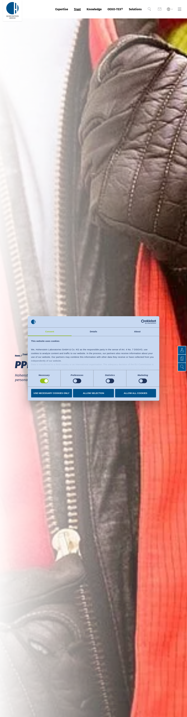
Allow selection (93, 393)
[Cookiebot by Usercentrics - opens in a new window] (143, 322)
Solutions (135, 9)
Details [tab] (93, 331)
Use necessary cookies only (51, 393)
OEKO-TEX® (115, 9)
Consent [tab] (49, 331)
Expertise (61, 9)
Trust (77, 9)
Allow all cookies (135, 393)
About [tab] (137, 331)
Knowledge (94, 9)
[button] (182, 367)
